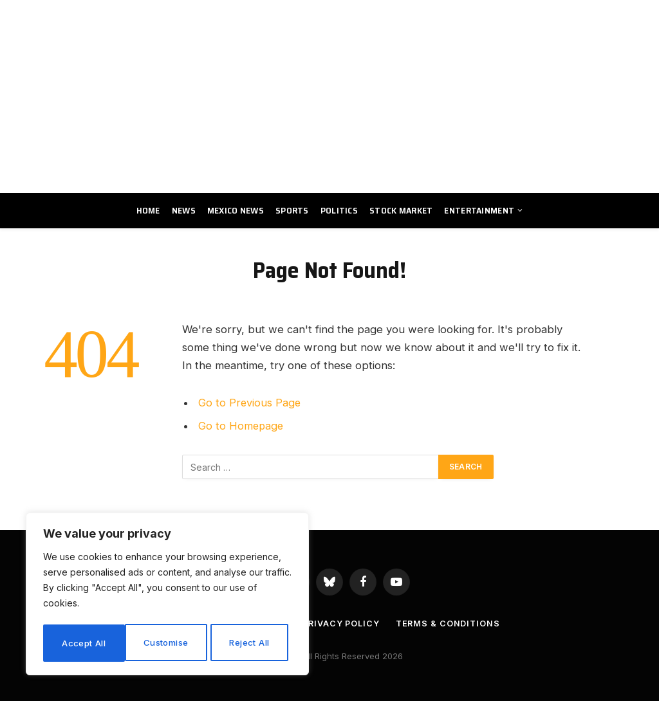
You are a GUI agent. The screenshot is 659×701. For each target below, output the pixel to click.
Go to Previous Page (250, 402)
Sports (292, 210)
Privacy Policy (341, 623)
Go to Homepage (241, 425)
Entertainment (479, 210)
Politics (339, 210)
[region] (167, 595)
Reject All (169, 642)
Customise (84, 642)
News (184, 210)
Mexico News (235, 210)
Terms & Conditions (449, 623)
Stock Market (400, 210)
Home (148, 210)
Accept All (251, 642)
